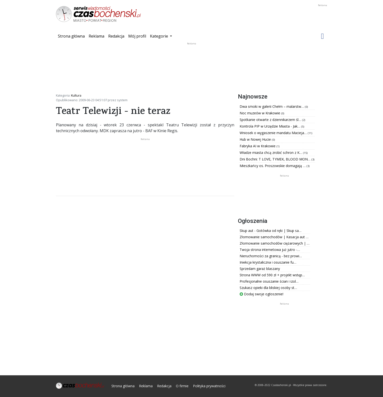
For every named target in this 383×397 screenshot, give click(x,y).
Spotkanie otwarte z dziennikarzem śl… (271, 119)
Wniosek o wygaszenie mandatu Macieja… (274, 132)
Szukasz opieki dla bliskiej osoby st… (268, 287)
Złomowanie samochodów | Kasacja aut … (274, 237)
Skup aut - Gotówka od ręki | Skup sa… (270, 230)
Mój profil (137, 36)
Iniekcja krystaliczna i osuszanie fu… (268, 262)
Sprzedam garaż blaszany (260, 268)
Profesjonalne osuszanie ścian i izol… (269, 281)
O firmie (182, 386)
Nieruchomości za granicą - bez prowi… (271, 256)
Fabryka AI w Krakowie (258, 146)
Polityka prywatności (209, 386)
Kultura (76, 95)
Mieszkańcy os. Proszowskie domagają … (273, 165)
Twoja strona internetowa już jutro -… (270, 249)
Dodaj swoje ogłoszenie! (261, 294)
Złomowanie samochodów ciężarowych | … (274, 243)
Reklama (96, 36)
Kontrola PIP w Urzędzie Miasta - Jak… (270, 126)
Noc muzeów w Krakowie (260, 113)
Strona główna (72, 36)
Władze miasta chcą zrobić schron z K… (271, 152)
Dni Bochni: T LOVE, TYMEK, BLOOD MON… (275, 159)
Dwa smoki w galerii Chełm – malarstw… (272, 106)
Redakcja (116, 36)
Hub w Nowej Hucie (256, 139)
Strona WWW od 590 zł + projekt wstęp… (272, 275)
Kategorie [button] (159, 36)
